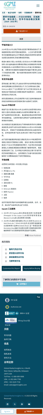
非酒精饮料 (28, 13)
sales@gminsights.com (18, 385)
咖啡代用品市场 (15, 249)
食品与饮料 (12, 13)
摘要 (21, 39)
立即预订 (21, 284)
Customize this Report (11, 268)
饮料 (20, 13)
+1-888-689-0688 (17, 376)
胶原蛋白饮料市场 (16, 253)
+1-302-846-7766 (14, 379)
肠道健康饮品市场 (16, 257)
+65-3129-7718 (14, 382)
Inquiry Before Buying (32, 268)
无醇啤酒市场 (14, 261)
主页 (3, 13)
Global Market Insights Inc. (14, 396)
